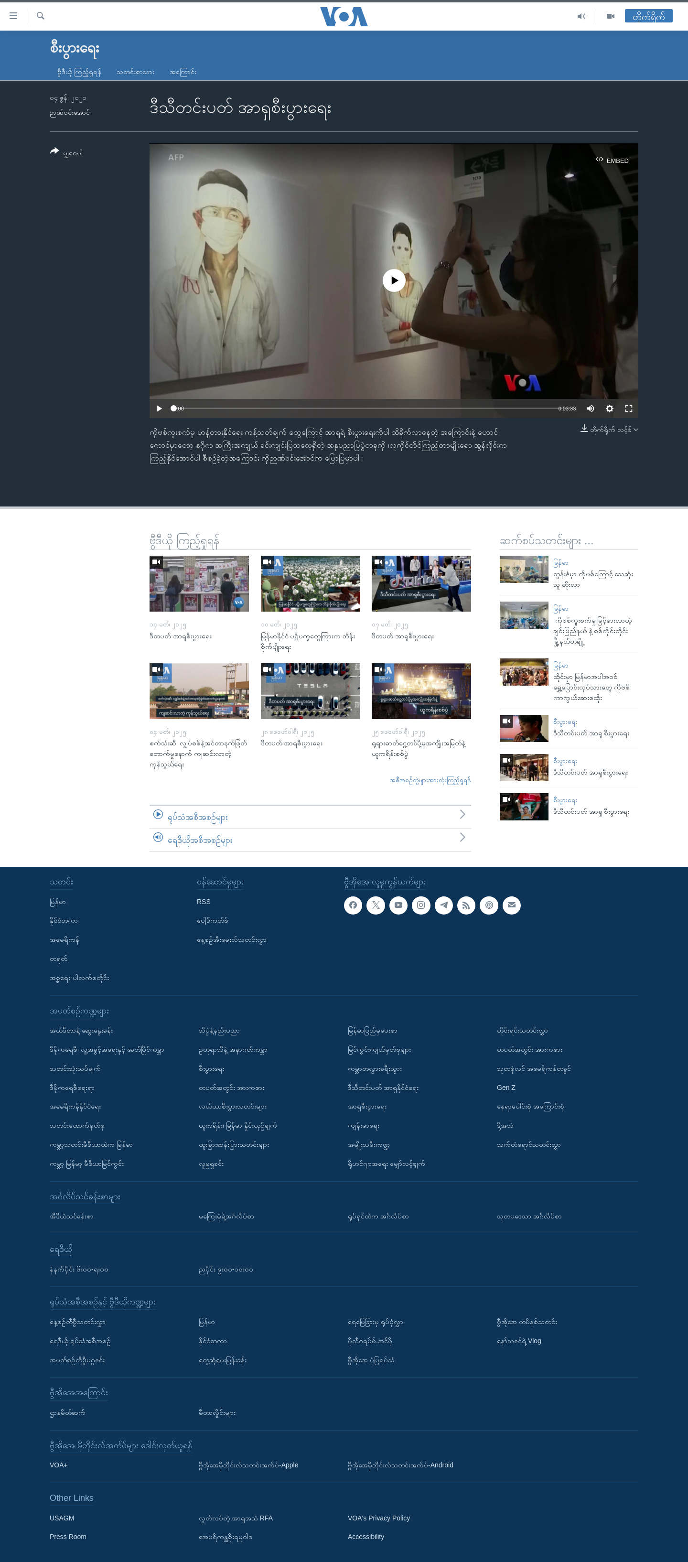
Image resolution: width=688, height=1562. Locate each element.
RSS (204, 901)
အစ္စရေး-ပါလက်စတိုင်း (79, 977)
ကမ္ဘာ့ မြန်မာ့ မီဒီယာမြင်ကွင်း (87, 1163)
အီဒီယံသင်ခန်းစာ (72, 1216)
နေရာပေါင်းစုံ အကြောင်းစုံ (530, 1106)
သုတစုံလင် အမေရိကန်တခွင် (534, 1068)
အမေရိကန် (64, 939)
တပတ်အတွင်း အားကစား (231, 1087)
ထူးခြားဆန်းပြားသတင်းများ (234, 1144)
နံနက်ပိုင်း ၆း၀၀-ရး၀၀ (79, 1269)
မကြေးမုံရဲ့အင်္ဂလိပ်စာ (226, 1216)
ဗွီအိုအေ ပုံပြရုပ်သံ (371, 1360)
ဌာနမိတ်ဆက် (68, 1412)
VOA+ (59, 1465)
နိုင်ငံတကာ (64, 920)
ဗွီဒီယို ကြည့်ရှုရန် (79, 71)
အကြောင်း (183, 71)
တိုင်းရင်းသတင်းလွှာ (522, 1030)
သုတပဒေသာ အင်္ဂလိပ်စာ (529, 1216)
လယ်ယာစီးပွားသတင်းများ (233, 1106)
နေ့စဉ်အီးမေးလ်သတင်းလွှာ (232, 939)
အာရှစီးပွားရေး (367, 1106)
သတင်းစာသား (135, 71)
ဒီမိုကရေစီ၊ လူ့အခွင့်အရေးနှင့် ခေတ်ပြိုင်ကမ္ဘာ (107, 1049)
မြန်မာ (561, 562)
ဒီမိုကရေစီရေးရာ (72, 1087)
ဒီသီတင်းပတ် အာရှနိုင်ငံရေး (383, 1087)
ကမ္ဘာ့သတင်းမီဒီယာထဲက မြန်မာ (91, 1144)
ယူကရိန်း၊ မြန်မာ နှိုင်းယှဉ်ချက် (238, 1125)
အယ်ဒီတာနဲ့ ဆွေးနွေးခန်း (81, 1030)
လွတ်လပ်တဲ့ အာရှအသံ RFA (236, 1518)
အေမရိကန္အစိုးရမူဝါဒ (225, 1537)
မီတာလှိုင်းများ (217, 1412)
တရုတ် (58, 958)
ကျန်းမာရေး (363, 1125)
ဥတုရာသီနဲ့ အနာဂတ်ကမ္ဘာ (233, 1049)
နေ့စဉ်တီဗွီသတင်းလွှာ (78, 1321)
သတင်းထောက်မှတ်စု (77, 1125)
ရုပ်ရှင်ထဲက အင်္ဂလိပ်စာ (378, 1216)
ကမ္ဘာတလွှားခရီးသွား (375, 1068)
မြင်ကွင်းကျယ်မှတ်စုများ (379, 1049)
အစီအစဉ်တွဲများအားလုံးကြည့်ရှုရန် (430, 780)
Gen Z (506, 1087)
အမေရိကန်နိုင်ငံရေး (75, 1106)
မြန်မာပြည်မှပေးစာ (373, 1030)
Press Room (68, 1537)
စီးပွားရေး (565, 721)
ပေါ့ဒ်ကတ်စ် (212, 920)
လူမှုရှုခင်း (211, 1163)
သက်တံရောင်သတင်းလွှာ (529, 1144)
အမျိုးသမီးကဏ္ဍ (369, 1144)
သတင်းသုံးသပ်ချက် (75, 1068)
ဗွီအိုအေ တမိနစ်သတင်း (527, 1321)
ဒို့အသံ (505, 1125)
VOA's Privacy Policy (379, 1518)
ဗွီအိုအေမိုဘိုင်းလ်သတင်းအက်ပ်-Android (400, 1465)
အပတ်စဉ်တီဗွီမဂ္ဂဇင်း (77, 1360)
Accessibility (366, 1537)
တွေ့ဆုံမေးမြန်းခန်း (223, 1360)
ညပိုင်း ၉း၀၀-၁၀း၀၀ (226, 1269)
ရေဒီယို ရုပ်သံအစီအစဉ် (80, 1341)
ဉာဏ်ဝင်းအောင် (70, 112)
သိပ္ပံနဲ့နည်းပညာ (219, 1030)
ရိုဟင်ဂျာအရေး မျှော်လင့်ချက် (386, 1163)
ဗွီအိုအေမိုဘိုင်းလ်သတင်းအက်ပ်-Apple (248, 1465)
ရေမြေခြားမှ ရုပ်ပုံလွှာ (375, 1321)
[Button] (66, 153)
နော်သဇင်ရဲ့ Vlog (519, 1341)
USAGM (62, 1518)
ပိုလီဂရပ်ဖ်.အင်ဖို (370, 1341)
